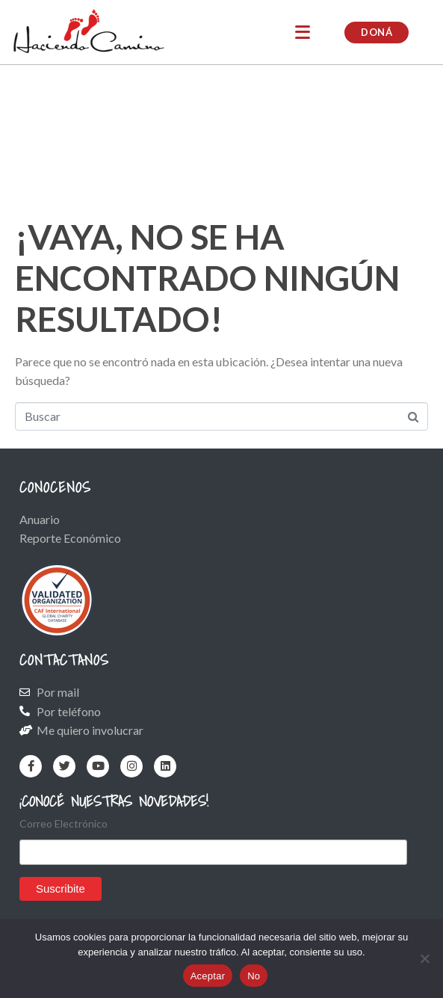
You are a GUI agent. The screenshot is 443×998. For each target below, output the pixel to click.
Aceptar (208, 976)
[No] (424, 958)
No (253, 976)
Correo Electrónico (63, 823)
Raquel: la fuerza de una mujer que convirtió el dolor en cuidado (200, 143)
